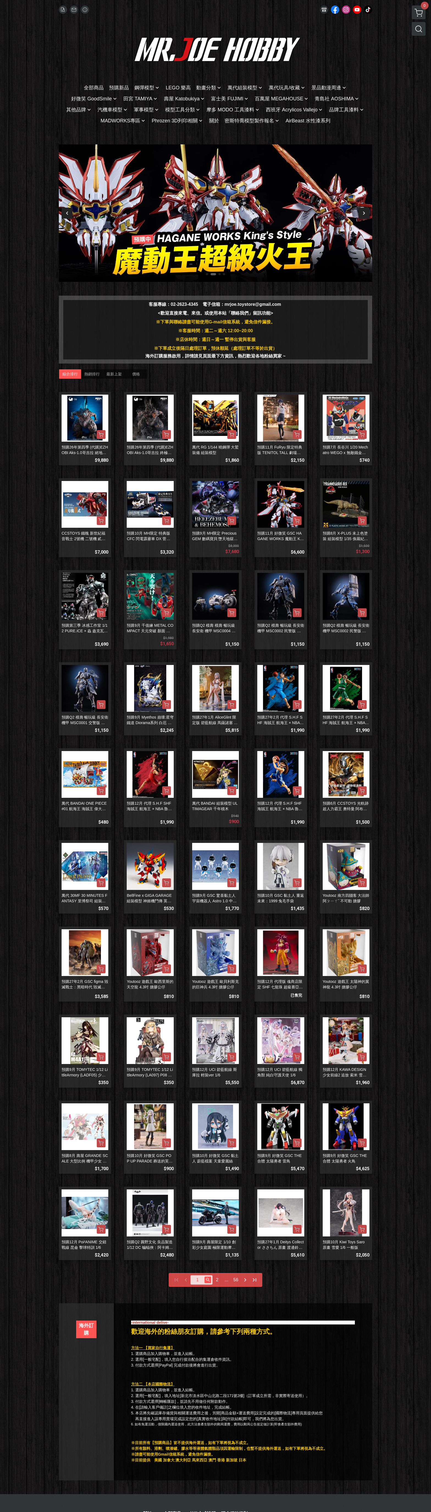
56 (235, 1279)
